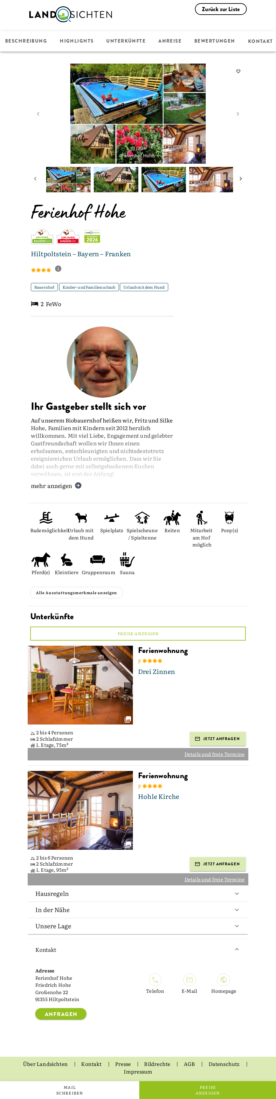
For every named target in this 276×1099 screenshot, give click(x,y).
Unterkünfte (125, 41)
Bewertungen (213, 41)
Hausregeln (138, 893)
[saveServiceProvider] (238, 71)
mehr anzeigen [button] (56, 485)
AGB (190, 1064)
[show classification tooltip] (60, 269)
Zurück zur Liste (221, 9)
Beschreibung (26, 41)
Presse (123, 1064)
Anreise (169, 41)
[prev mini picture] (35, 180)
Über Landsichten (46, 1064)
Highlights (76, 41)
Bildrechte (157, 1064)
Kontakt (138, 949)
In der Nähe (138, 909)
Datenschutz (225, 1064)
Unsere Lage (138, 925)
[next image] (238, 114)
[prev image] (38, 114)
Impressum (138, 1071)
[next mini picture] (240, 180)
